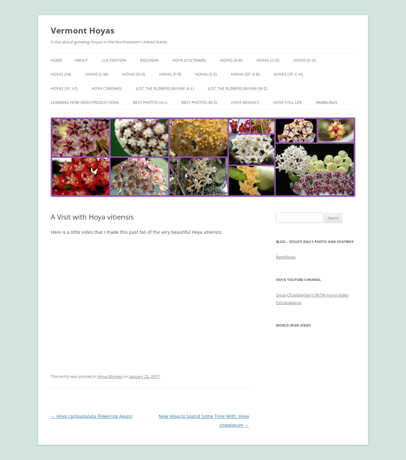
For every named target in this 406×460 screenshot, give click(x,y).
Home (56, 60)
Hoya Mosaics (245, 102)
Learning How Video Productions (85, 102)
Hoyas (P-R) (170, 74)
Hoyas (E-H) (304, 60)
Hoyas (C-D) (268, 60)
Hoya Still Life (287, 102)
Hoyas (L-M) (96, 74)
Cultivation (114, 60)
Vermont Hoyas (83, 30)
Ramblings (326, 102)
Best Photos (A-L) (150, 102)
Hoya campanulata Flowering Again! (92, 416)
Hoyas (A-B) (231, 60)
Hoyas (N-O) (133, 74)
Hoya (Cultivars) (189, 60)
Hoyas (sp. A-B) (245, 74)
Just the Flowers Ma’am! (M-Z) (237, 88)
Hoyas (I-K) (61, 74)
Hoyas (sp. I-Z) (64, 88)
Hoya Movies (109, 376)
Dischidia (149, 60)
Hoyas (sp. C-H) (288, 74)
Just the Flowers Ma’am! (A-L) (165, 88)
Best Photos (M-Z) (199, 102)
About (81, 60)
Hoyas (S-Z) (206, 74)
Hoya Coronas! (107, 88)
